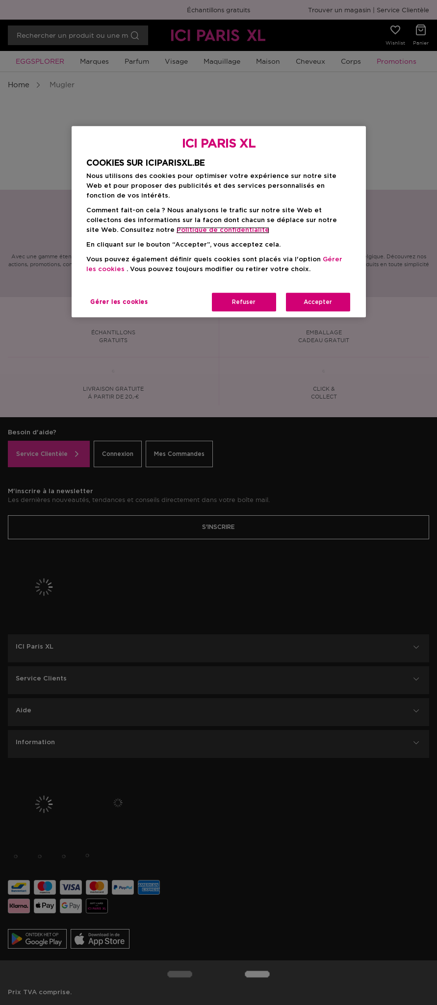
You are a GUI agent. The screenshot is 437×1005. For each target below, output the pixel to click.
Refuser (244, 302)
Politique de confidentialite (223, 230)
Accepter (318, 302)
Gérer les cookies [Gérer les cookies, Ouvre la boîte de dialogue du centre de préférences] (119, 302)
